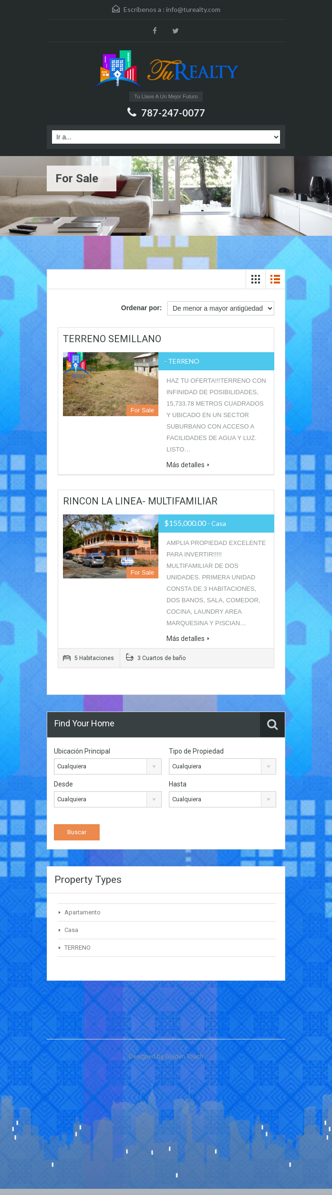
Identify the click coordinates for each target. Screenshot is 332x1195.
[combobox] (108, 766)
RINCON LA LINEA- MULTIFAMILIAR (140, 501)
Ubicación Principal (82, 751)
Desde (63, 784)
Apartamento (82, 912)
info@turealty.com (193, 9)
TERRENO (77, 947)
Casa (71, 929)
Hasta (178, 784)
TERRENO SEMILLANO (112, 339)
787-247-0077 (173, 112)
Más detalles (187, 465)
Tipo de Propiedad (196, 751)
